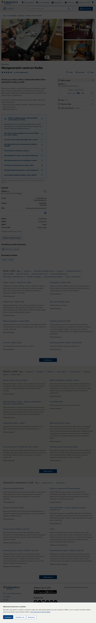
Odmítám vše (19, 617)
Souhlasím (8, 617)
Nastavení (31, 617)
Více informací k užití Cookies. (40, 612)
